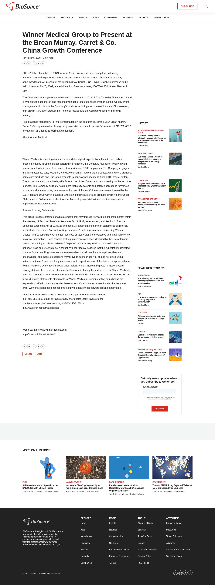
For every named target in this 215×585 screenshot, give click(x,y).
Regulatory (144, 275)
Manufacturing (145, 154)
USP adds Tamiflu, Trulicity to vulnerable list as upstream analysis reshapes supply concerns (150, 160)
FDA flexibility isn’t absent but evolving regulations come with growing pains (151, 280)
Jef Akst (140, 324)
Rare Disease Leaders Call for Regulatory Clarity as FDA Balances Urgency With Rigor (126, 488)
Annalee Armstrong (145, 210)
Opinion (141, 332)
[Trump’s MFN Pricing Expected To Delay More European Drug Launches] (172, 467)
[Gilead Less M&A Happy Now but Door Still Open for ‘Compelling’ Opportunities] (175, 355)
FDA (139, 294)
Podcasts (67, 17)
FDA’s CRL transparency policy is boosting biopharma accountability (152, 299)
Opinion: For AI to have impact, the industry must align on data (151, 336)
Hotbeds (128, 17)
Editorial (142, 313)
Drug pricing (159, 482)
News (49, 17)
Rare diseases (116, 482)
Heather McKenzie (144, 286)
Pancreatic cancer (147, 199)
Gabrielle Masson (144, 191)
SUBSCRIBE (187, 6)
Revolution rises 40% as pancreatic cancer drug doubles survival (151, 204)
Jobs (96, 17)
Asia (39, 354)
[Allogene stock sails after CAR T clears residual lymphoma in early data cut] (175, 185)
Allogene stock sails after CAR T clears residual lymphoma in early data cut (152, 186)
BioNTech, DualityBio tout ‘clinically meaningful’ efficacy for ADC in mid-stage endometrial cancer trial (152, 139)
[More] (54, 17)
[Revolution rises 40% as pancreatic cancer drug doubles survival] (175, 204)
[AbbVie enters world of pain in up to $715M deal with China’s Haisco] (42, 467)
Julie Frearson (143, 340)
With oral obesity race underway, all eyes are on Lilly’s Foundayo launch (151, 318)
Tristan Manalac (143, 146)
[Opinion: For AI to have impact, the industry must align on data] (175, 337)
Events (82, 17)
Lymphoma (143, 180)
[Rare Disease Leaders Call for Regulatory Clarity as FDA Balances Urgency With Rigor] (129, 467)
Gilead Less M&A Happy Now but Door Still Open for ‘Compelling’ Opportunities (152, 355)
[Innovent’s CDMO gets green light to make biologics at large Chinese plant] (86, 467)
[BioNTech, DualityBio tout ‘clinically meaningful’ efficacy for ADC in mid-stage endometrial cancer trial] (175, 135)
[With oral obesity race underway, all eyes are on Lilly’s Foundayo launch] (175, 318)
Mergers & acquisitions (150, 350)
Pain (24, 482)
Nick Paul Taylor (143, 167)
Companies (110, 17)
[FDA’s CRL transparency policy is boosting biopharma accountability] (175, 299)
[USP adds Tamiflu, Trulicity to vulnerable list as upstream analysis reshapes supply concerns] (175, 159)
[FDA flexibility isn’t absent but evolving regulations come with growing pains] (175, 280)
